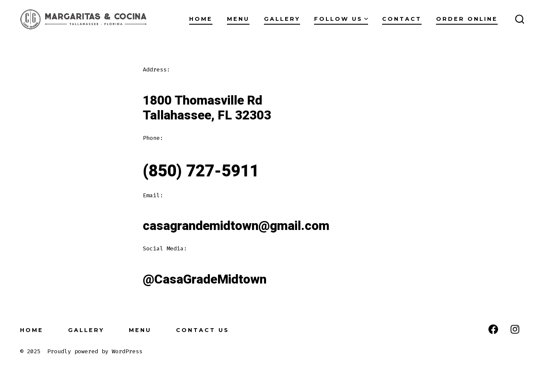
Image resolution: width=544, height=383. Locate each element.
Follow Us (341, 19)
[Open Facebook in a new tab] (493, 329)
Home (200, 19)
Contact (402, 19)
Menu (238, 19)
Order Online (467, 19)
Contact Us (202, 330)
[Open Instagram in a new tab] (515, 329)
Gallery (282, 19)
